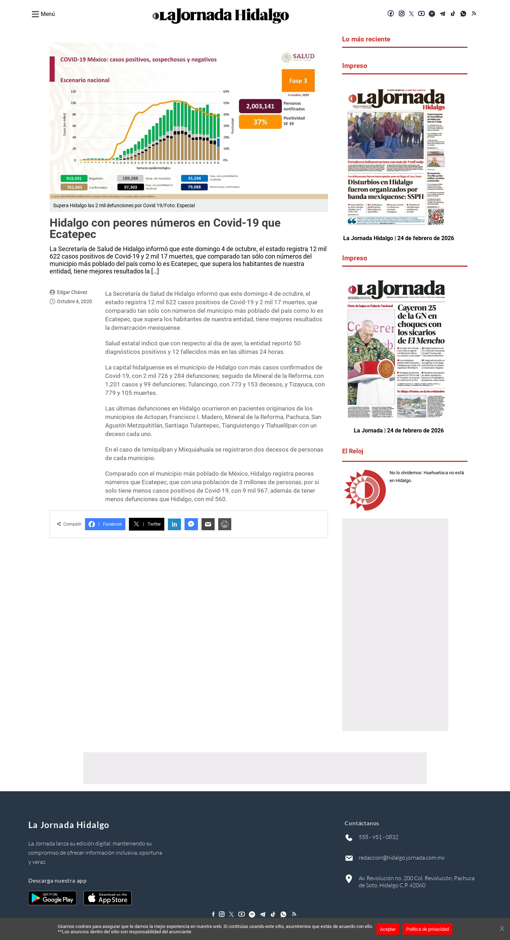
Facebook (105, 524)
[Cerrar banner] (502, 929)
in (174, 524)
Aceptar (388, 929)
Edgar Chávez (72, 292)
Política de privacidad (427, 929)
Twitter (146, 524)
